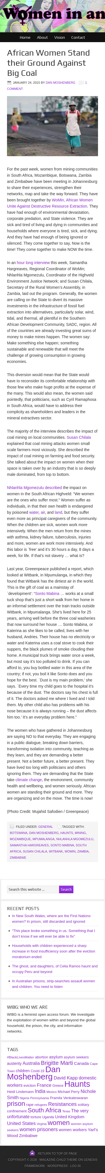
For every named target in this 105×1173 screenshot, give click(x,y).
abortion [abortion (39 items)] (41, 1057)
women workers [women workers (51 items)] (73, 1129)
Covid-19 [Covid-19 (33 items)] (37, 1071)
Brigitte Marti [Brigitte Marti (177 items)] (57, 1063)
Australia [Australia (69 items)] (31, 1063)
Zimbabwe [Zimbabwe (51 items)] (28, 1135)
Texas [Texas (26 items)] (66, 1111)
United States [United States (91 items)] (21, 1123)
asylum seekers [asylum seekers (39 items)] (76, 1057)
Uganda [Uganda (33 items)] (48, 1117)
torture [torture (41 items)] (36, 1117)
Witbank (56, 851)
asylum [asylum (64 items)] (56, 1056)
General (45, 826)
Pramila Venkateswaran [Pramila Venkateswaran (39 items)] (69, 1098)
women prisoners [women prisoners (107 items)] (39, 1129)
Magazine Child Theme (58, 1159)
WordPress (57, 1165)
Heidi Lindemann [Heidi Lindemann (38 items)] (20, 1092)
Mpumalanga (43, 839)
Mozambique (20, 839)
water (33, 512)
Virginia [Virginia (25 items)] (41, 1124)
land (58, 512)
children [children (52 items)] (23, 1071)
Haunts (66, 833)
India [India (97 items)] (40, 1091)
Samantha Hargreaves (29, 845)
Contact (78, 37)
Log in (75, 1165)
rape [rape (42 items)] (29, 1104)
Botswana (18, 833)
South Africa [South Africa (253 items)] (44, 1110)
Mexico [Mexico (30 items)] (51, 1092)
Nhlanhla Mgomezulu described (34, 487)
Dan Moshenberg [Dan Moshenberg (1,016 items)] (33, 1073)
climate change (28, 780)
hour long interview (33, 262)
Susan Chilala (79, 437)
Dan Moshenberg (60, 82)
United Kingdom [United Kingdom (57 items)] (69, 1117)
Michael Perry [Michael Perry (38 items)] (69, 1092)
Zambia (83, 851)
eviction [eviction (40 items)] (30, 1085)
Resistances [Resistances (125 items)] (62, 1104)
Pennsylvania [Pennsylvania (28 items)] (39, 1098)
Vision (59, 37)
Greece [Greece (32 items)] (57, 1086)
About (42, 37)
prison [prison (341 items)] (16, 1103)
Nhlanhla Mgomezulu (75, 839)
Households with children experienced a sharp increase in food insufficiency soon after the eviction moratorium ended (53, 951)
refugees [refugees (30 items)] (40, 1104)
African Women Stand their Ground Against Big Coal (48, 63)
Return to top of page (57, 1153)
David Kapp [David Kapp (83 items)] (66, 1078)
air (43, 512)
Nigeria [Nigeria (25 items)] (24, 1098)
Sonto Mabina (47, 593)
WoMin (70, 851)
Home (25, 37)
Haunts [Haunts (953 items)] (77, 1083)
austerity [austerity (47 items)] (14, 1063)
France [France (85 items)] (44, 1085)
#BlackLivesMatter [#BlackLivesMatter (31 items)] (20, 1057)
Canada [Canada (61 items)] (81, 1063)
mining (80, 833)
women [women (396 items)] (59, 1122)
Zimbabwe (18, 857)
